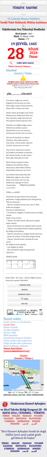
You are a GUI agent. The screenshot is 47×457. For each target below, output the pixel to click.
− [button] (6, 365)
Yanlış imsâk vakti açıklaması (18, 340)
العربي (34, 423)
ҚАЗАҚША (8, 418)
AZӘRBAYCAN (23, 421)
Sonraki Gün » (24, 294)
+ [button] (6, 362)
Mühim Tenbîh (11, 327)
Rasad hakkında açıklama (16, 346)
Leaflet (15, 390)
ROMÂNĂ (36, 421)
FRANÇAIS (26, 415)
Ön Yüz (24, 304)
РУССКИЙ (38, 415)
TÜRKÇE (6, 415)
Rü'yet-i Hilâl (10, 332)
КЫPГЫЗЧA (21, 418)
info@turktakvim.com (26, 86)
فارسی (25, 423)
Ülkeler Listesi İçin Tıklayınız (19, 66)
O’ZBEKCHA (10, 421)
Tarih (24, 299)
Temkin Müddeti (11, 330)
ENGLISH (16, 415)
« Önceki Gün (24, 285)
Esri (27, 390)
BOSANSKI (14, 423)
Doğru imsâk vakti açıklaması (18, 343)
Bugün (25, 290)
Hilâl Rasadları (11, 335)
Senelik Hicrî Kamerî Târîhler (17, 338)
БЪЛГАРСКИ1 (35, 418)
